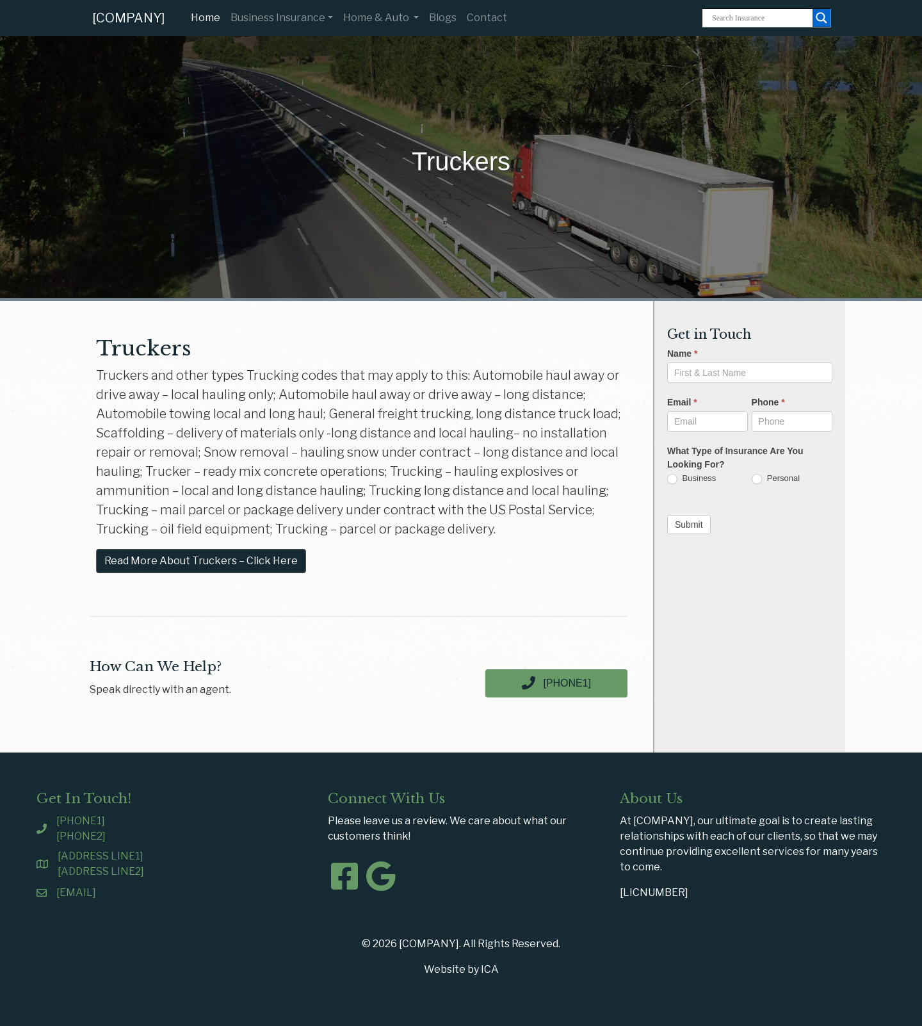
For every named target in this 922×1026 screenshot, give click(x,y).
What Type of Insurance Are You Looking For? (735, 457)
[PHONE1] (80, 821)
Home (208, 17)
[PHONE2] (81, 836)
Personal (776, 478)
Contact (487, 18)
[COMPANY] (128, 18)
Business (691, 478)
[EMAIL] (76, 892)
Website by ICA (461, 969)
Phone (768, 402)
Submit (689, 524)
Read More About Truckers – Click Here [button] (201, 561)
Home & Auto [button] (377, 18)
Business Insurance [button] (277, 18)
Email (682, 402)
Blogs (443, 18)
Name (682, 353)
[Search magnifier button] (821, 18)
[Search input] (760, 18)
